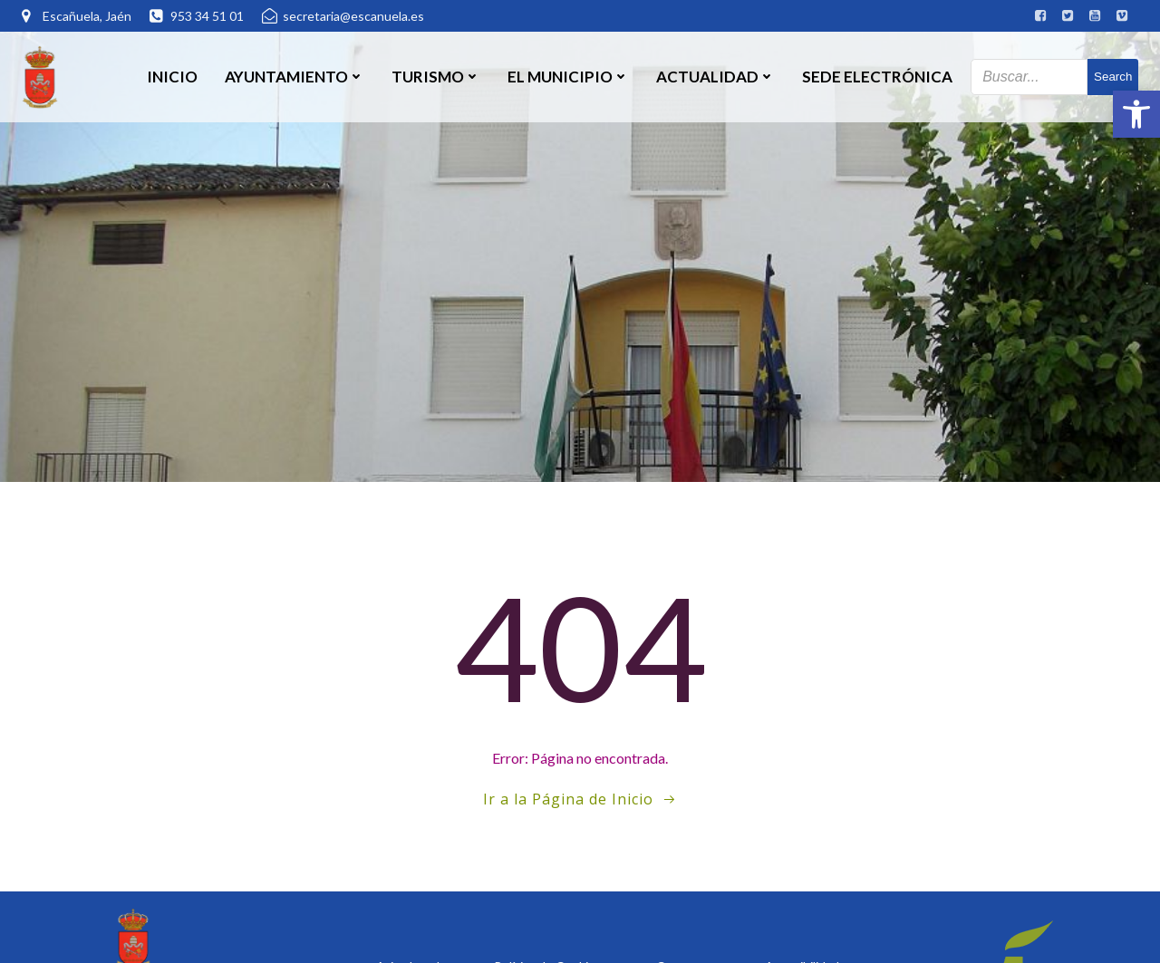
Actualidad (715, 76)
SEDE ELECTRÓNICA (877, 76)
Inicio (172, 76)
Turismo (436, 76)
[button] (1136, 114)
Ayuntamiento (294, 76)
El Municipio (568, 76)
